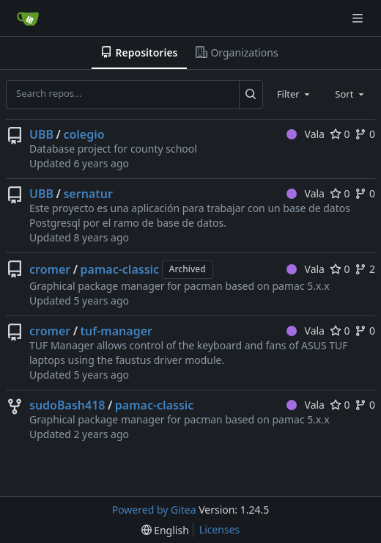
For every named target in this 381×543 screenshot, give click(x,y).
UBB (41, 134)
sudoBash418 (67, 405)
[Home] (27, 18)
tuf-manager (116, 331)
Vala (305, 134)
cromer (49, 269)
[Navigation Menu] (359, 18)
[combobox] (294, 94)
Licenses (219, 529)
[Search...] (251, 94)
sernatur (87, 193)
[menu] (165, 530)
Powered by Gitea (154, 510)
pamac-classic (120, 269)
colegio (83, 134)
